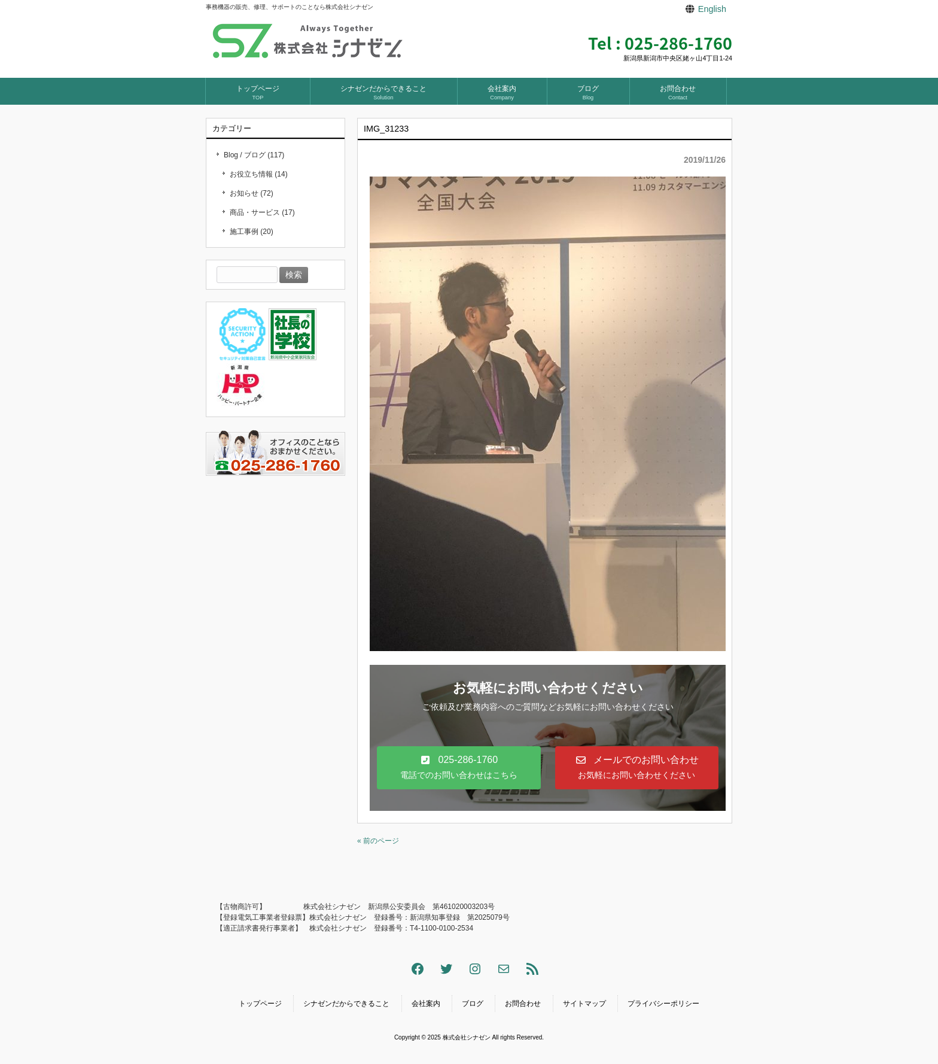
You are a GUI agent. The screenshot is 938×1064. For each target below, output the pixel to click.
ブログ (472, 1003)
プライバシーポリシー (663, 1003)
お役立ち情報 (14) (259, 174)
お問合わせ (523, 1003)
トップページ (260, 1003)
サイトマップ (584, 1003)
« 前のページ (378, 841)
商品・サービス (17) (262, 212)
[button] (459, 767)
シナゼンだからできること (346, 1003)
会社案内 (426, 1003)
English (712, 9)
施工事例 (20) (251, 231)
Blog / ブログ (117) (254, 155)
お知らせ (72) (251, 193)
